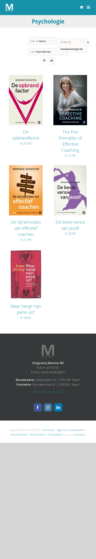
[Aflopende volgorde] (88, 42)
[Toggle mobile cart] (81, 7)
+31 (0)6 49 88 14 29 (49, 392)
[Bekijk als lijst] (51, 60)
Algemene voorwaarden (70, 430)
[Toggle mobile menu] (89, 7)
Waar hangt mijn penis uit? (25, 309)
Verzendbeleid (19, 434)
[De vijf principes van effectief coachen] (25, 167)
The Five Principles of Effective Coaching (70, 141)
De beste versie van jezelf (70, 225)
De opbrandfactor (26, 135)
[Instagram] (48, 407)
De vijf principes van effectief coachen (26, 228)
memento (79, 434)
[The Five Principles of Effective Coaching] (70, 77)
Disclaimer (48, 430)
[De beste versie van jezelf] (70, 167)
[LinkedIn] (58, 407)
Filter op (38, 41)
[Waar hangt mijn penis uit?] (26, 252)
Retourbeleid (37, 434)
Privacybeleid (55, 434)
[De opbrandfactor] (26, 77)
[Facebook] (38, 407)
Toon (40, 51)
